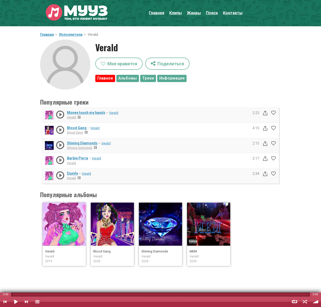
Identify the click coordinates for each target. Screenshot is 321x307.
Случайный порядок (305, 301)
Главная (156, 13)
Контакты (233, 13)
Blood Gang (77, 128)
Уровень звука (315, 301)
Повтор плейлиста (294, 301)
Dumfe (72, 173)
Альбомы (127, 78)
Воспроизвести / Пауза (16, 301)
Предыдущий (5, 301)
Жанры (194, 13)
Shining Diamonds (82, 143)
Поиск (212, 13)
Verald (113, 113)
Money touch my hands (86, 113)
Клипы (175, 13)
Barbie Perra (77, 158)
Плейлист (37, 301)
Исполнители (71, 35)
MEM (193, 251)
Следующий (26, 301)
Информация (172, 78)
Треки (148, 78)
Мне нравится (119, 63)
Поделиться (167, 63)
